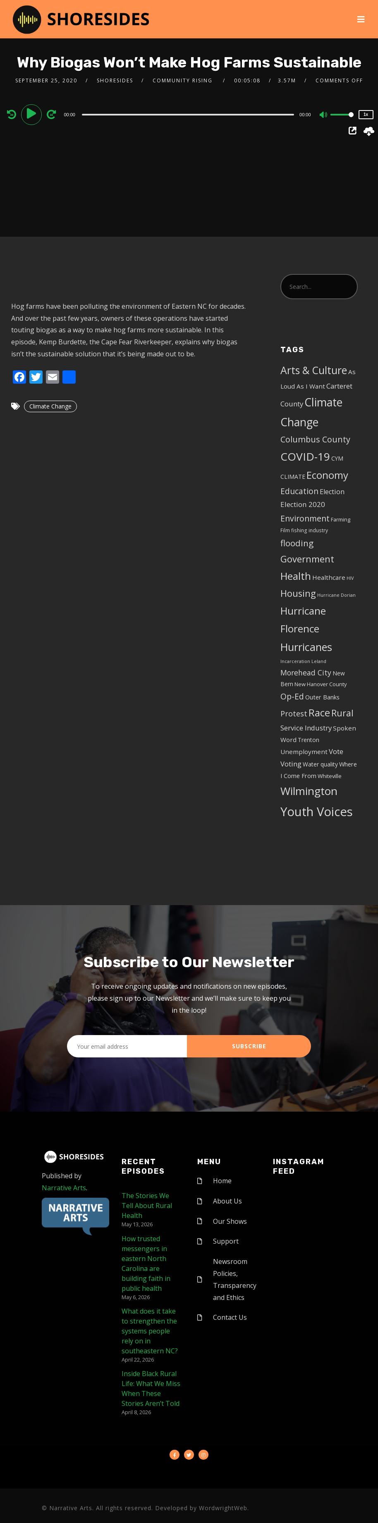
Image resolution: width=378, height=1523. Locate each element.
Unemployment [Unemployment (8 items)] (304, 751)
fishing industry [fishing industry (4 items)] (309, 530)
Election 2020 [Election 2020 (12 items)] (302, 504)
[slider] (188, 114)
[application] (188, 114)
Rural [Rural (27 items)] (342, 713)
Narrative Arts (64, 1187)
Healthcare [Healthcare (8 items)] (328, 577)
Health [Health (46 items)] (295, 576)
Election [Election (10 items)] (332, 491)
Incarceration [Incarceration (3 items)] (295, 661)
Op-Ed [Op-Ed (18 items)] (292, 696)
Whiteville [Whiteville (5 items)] (330, 776)
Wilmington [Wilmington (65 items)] (308, 790)
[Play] (32, 114)
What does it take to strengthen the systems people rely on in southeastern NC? (150, 1331)
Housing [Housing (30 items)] (298, 593)
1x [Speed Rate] (366, 114)
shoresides (115, 80)
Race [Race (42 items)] (319, 712)
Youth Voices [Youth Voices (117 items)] (316, 811)
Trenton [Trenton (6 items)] (308, 740)
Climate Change (50, 406)
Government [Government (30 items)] (307, 559)
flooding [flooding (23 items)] (296, 543)
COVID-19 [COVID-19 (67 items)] (305, 456)
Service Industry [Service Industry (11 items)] (306, 728)
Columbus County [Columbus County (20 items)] (315, 439)
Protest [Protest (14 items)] (293, 713)
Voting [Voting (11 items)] (290, 764)
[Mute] (324, 115)
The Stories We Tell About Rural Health (147, 1205)
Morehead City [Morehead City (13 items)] (305, 672)
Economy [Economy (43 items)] (327, 475)
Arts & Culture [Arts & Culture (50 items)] (313, 370)
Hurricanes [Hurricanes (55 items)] (306, 647)
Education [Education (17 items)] (299, 491)
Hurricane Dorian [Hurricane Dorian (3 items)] (336, 595)
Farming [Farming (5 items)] (340, 519)
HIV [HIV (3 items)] (350, 578)
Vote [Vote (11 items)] (336, 751)
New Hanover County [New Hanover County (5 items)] (320, 684)
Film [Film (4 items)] (285, 530)
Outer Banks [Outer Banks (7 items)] (322, 697)
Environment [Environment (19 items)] (305, 518)
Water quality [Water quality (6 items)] (320, 764)
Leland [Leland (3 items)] (318, 661)
